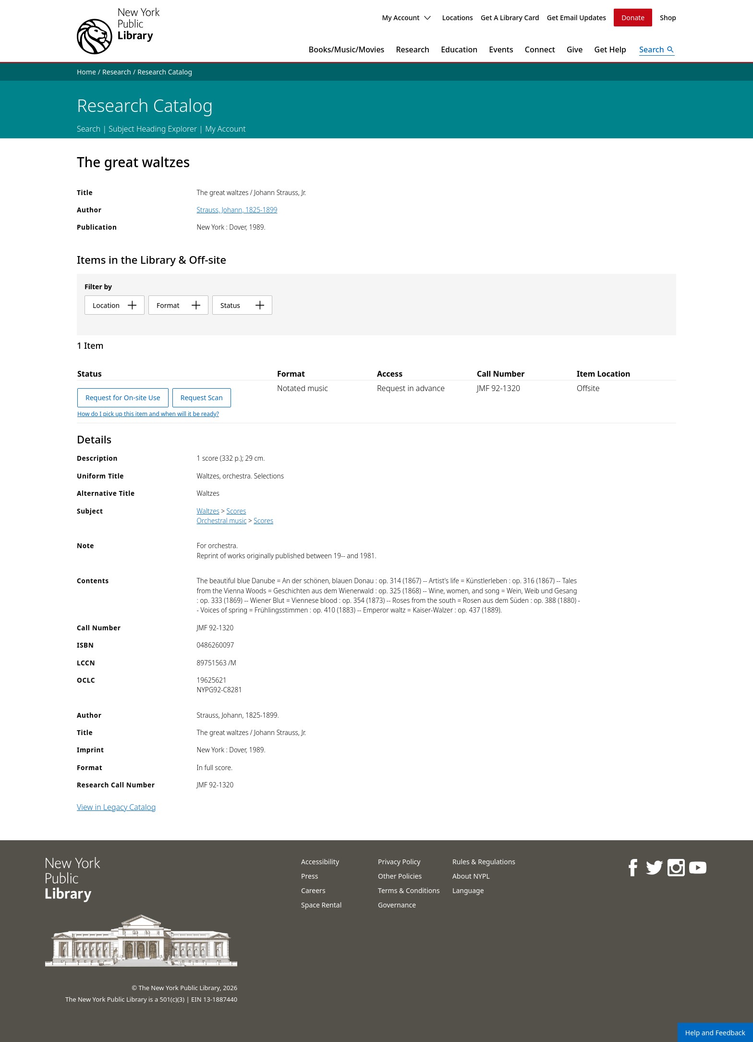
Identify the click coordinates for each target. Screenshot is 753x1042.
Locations (457, 17)
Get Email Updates (576, 17)
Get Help (611, 49)
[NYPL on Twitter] (653, 867)
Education (459, 49)
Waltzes (208, 510)
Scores (236, 510)
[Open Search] (657, 49)
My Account (406, 17)
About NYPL (471, 876)
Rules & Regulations (483, 861)
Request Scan (202, 397)
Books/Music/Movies (347, 49)
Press (309, 876)
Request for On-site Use (122, 397)
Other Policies (400, 876)
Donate (632, 17)
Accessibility (320, 861)
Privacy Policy (399, 861)
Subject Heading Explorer (153, 128)
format (178, 305)
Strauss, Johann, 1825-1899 (237, 209)
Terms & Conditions (409, 890)
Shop (668, 17)
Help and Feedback (715, 1032)
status (242, 305)
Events (501, 49)
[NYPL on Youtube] (697, 867)
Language (468, 890)
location (114, 305)
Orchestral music (222, 520)
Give (575, 49)
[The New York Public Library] (118, 31)
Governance (397, 904)
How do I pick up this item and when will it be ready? (148, 414)
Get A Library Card (510, 17)
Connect (540, 49)
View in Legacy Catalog (116, 807)
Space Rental (321, 904)
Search (88, 128)
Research (412, 49)
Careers (313, 890)
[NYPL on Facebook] (632, 867)
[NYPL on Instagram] (675, 867)
